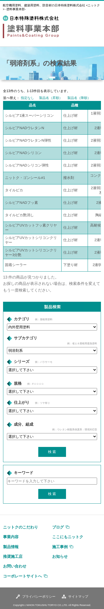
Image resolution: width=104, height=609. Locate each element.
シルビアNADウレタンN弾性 (28, 140)
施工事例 (60, 547)
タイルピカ (14, 190)
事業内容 (11, 537)
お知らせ (60, 556)
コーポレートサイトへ (22, 576)
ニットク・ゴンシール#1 (25, 178)
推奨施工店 (12, 556)
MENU (95, 18)
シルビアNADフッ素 (21, 203)
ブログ (58, 527)
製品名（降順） (79, 98)
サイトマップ (78, 596)
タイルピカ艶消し (19, 215)
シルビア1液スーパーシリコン (29, 115)
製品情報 (11, 547)
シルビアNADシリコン (23, 153)
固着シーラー (16, 265)
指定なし (27, 98)
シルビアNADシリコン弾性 (27, 165)
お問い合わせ (14, 566)
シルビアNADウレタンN (24, 128)
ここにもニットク (67, 537)
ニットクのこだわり (20, 527)
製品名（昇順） (50, 98)
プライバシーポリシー (38, 596)
